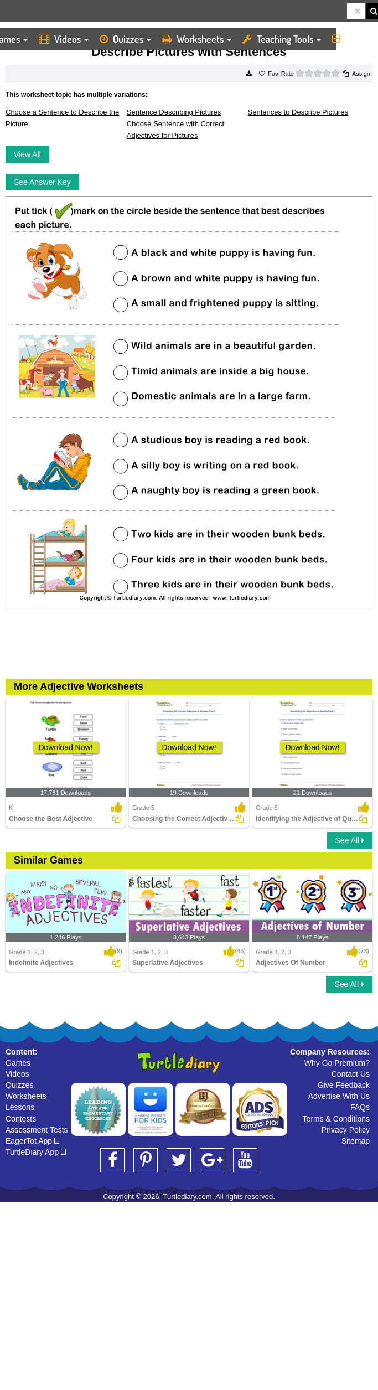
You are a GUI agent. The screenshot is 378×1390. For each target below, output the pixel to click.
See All (349, 840)
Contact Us (351, 1073)
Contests (21, 1118)
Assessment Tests (37, 1129)
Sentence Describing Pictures (174, 112)
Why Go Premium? (337, 1062)
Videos (64, 39)
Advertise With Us (339, 1096)
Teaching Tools (281, 39)
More (352, 39)
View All (27, 154)
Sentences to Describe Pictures (298, 112)
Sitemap (355, 1140)
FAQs (360, 1107)
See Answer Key (42, 182)
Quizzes (125, 39)
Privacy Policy (346, 1129)
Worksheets (196, 39)
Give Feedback (344, 1085)
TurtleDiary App (36, 1152)
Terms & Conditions (336, 1118)
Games (18, 1062)
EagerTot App (32, 1140)
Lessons (20, 1107)
